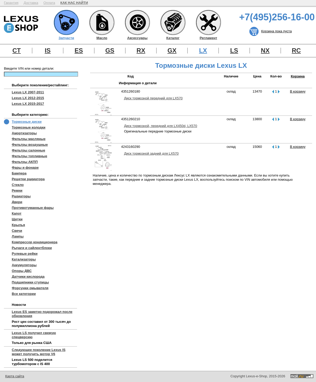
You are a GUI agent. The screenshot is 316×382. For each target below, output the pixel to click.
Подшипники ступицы (30, 282)
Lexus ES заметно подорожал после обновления (42, 314)
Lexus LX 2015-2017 (28, 104)
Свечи (17, 231)
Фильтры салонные (28, 150)
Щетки (17, 219)
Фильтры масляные (28, 139)
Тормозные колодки (28, 127)
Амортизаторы (24, 133)
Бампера (19, 173)
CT (17, 50)
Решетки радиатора (28, 179)
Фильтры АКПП (25, 162)
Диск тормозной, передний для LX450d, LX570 (160, 126)
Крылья (18, 225)
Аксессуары (137, 22)
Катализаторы (24, 259)
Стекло (18, 185)
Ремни (17, 190)
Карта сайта (14, 376)
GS (109, 50)
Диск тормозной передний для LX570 (153, 98)
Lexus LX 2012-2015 (28, 98)
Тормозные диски (27, 122)
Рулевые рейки (25, 254)
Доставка (31, 3)
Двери (17, 202)
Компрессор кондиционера (34, 242)
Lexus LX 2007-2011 (28, 92)
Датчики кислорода (28, 276)
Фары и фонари (25, 167)
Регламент (208, 22)
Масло (101, 22)
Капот (16, 213)
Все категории (24, 294)
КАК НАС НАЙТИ (74, 3)
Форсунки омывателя (30, 288)
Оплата (49, 3)
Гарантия (11, 3)
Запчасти (66, 22)
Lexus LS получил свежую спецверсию (34, 335)
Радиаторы (21, 196)
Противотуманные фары (33, 208)
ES (78, 50)
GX (172, 50)
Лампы (18, 236)
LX (203, 50)
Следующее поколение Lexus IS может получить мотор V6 (39, 352)
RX (141, 50)
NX (265, 50)
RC (296, 50)
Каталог (172, 22)
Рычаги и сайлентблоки (32, 248)
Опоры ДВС (22, 271)
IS (48, 50)
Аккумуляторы (24, 265)
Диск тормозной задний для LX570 (151, 153)
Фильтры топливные (29, 156)
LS (234, 50)
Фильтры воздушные (30, 145)
